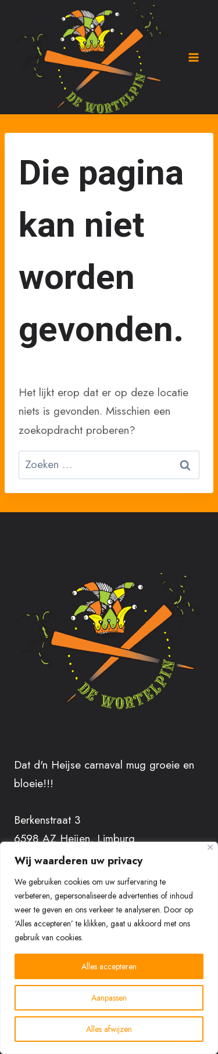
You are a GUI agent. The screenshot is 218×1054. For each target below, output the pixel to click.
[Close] (210, 847)
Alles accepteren (109, 966)
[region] (109, 948)
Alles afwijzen (109, 1029)
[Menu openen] (193, 57)
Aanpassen (109, 998)
